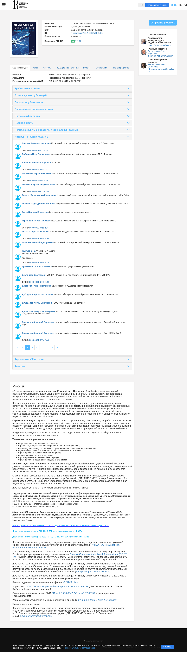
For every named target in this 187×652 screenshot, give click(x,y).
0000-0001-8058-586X (39, 150)
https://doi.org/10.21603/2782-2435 (87, 33)
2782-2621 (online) (107, 600)
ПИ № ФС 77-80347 (62, 593)
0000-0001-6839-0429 (39, 282)
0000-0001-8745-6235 (39, 262)
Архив (35, 68)
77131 (78, 41)
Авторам (47, 68)
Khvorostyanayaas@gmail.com (36, 616)
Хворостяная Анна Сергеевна (157, 65)
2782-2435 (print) (87, 600)
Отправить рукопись (157, 5)
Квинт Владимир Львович (160, 45)
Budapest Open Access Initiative (92, 571)
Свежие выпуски (20, 68)
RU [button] (180, 5)
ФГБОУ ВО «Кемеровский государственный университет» (57, 586)
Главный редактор (120, 68)
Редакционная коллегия (67, 68)
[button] (3, 4)
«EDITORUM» (70, 582)
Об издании (101, 68)
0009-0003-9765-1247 (39, 228)
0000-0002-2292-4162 (39, 180)
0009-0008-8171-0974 (39, 169)
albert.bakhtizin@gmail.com (160, 56)
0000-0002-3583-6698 (39, 191)
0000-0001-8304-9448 (39, 340)
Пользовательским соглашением (79, 648)
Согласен (167, 647)
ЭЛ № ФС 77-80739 (84, 593)
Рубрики (87, 68)
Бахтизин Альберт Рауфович (156, 52)
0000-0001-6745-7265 (39, 238)
